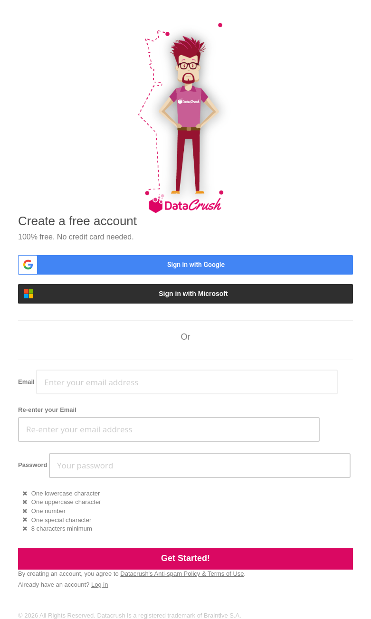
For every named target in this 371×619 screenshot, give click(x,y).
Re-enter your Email (47, 409)
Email (26, 381)
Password (32, 464)
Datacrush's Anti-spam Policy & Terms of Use (182, 573)
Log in (99, 584)
